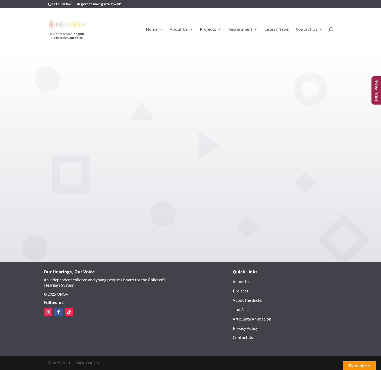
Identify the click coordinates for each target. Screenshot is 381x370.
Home (152, 29)
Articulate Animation (252, 319)
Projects (208, 29)
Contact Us (307, 29)
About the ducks (247, 300)
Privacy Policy (245, 328)
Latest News (277, 29)
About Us (179, 29)
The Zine (241, 309)
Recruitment (240, 29)
